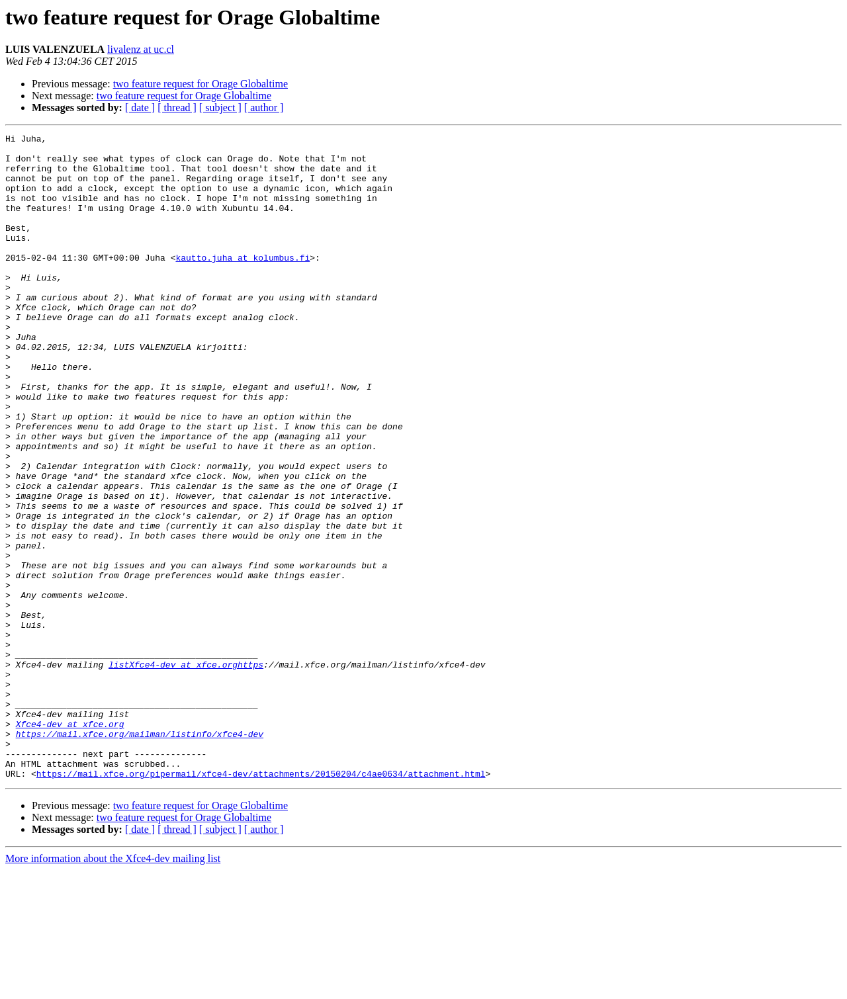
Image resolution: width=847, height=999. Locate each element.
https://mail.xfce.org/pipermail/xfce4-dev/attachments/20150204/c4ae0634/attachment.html (261, 902)
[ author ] (264, 107)
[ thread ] (177, 107)
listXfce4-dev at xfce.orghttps (186, 771)
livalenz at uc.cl (140, 49)
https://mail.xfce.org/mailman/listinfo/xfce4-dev (139, 855)
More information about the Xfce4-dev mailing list (112, 987)
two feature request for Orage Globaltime (200, 83)
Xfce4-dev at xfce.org (70, 843)
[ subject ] (220, 107)
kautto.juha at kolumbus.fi (242, 283)
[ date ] (140, 107)
